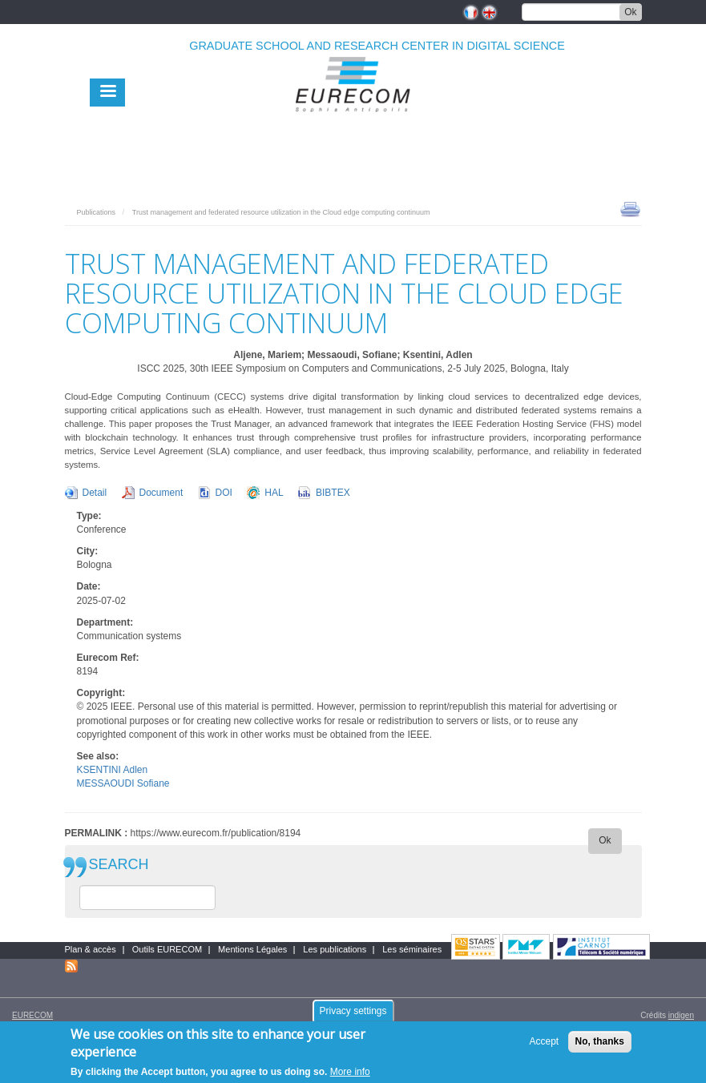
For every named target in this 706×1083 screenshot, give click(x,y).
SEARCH (119, 864)
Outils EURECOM (167, 949)
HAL (273, 492)
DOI (224, 492)
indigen (681, 1015)
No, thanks (599, 1047)
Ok (630, 12)
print (630, 208)
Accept (544, 1047)
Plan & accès (90, 949)
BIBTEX (333, 492)
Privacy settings (352, 1016)
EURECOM (32, 1015)
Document (161, 492)
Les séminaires (412, 949)
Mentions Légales (252, 949)
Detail (95, 492)
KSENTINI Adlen (112, 769)
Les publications (334, 949)
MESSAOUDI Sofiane (123, 783)
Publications (96, 212)
